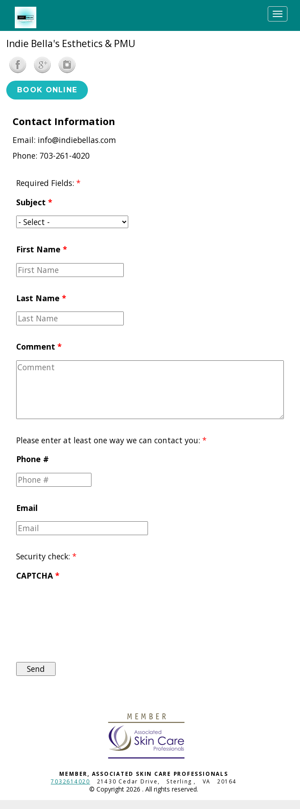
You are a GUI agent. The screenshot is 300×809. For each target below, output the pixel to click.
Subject (34, 202)
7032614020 (70, 781)
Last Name (41, 298)
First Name (41, 249)
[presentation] (53, 621)
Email (27, 507)
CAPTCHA (38, 575)
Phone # (32, 459)
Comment (39, 346)
